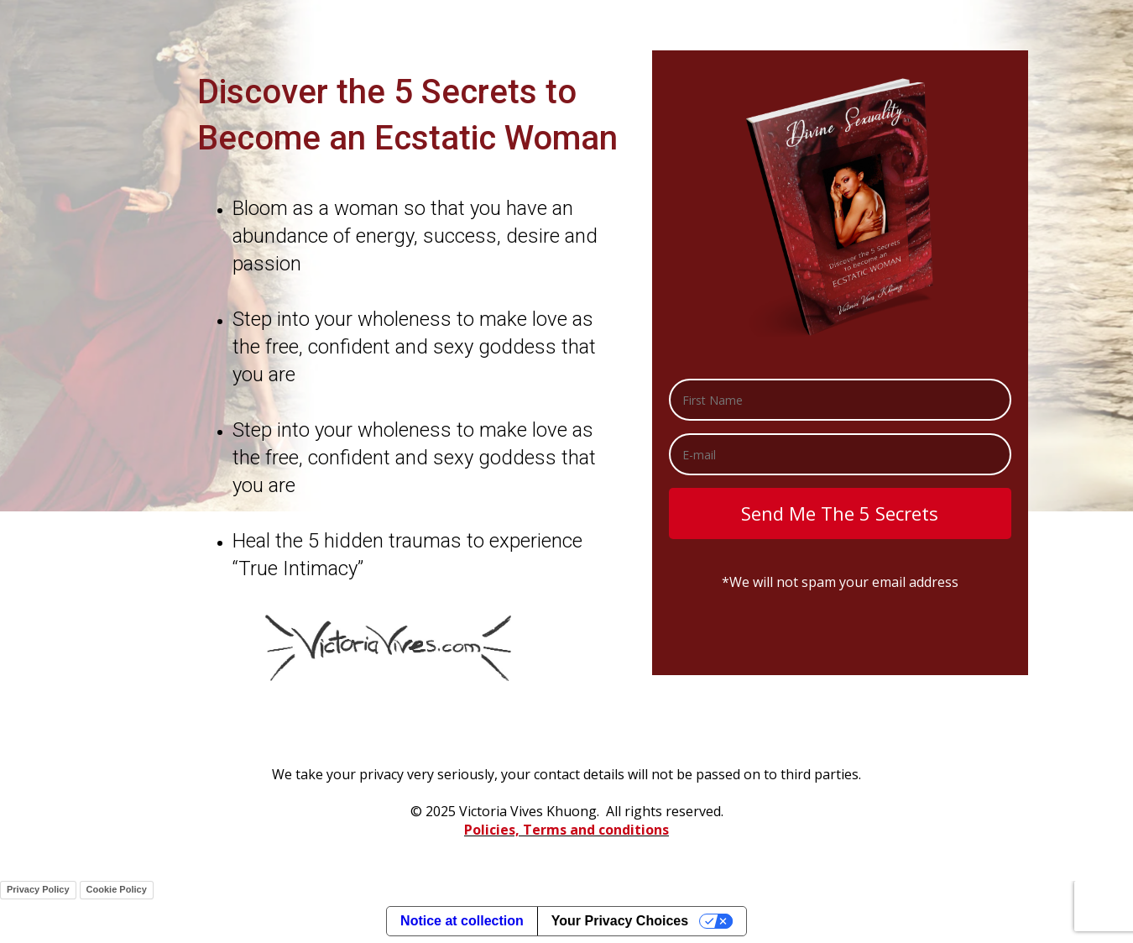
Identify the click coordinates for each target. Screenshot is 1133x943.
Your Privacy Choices (619, 921)
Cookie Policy (116, 889)
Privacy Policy (38, 889)
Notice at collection (462, 921)
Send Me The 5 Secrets (839, 513)
